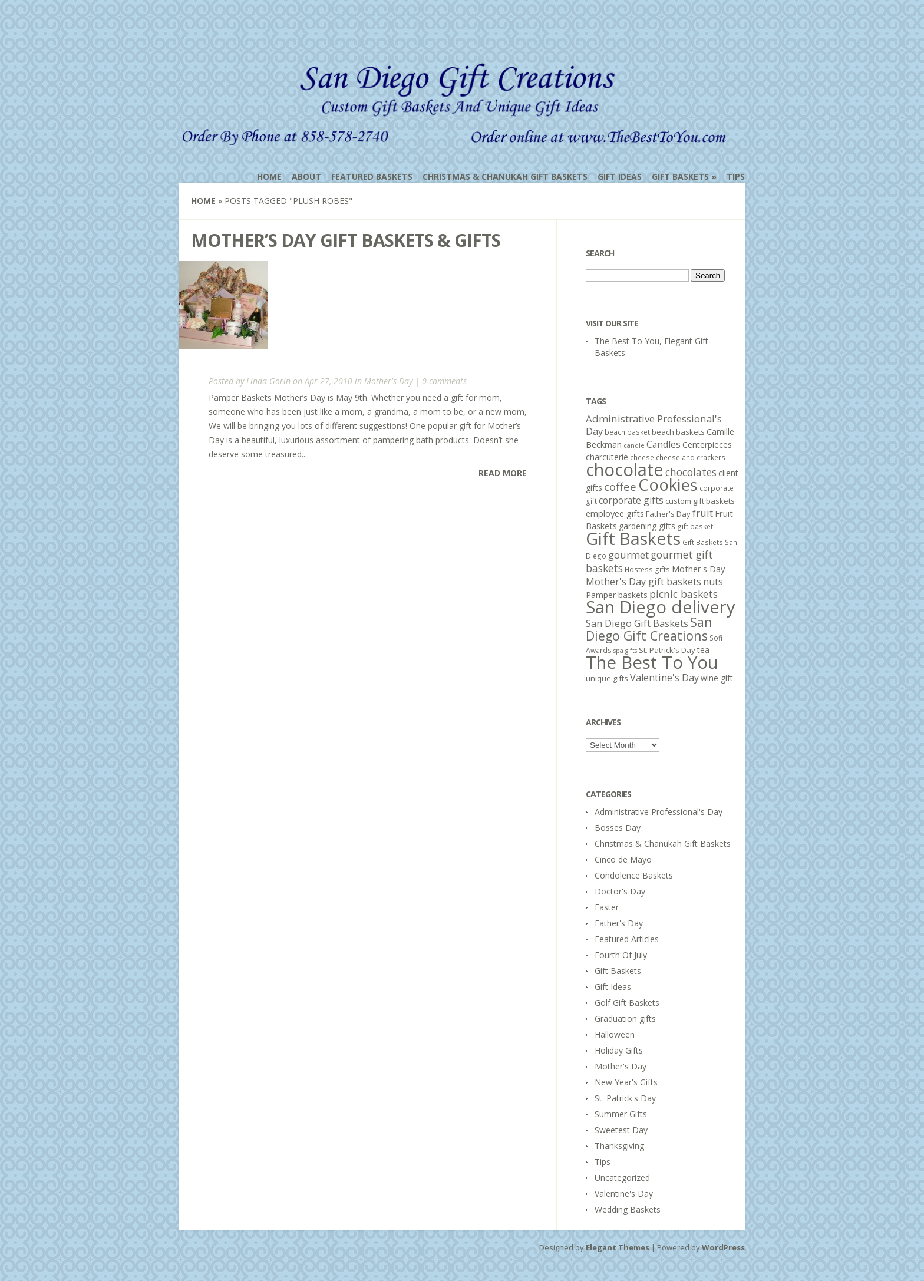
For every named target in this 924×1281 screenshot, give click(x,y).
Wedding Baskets (628, 1209)
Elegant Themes (617, 1247)
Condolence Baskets (634, 875)
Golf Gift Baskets (627, 1002)
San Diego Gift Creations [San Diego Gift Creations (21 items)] (649, 628)
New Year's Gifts (626, 1082)
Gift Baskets (680, 176)
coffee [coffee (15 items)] (620, 486)
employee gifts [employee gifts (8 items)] (615, 513)
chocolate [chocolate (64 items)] (625, 469)
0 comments (444, 381)
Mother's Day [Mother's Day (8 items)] (698, 569)
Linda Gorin (268, 381)
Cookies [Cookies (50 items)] (668, 485)
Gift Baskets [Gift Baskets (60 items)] (633, 538)
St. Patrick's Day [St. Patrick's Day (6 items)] (667, 650)
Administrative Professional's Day (658, 811)
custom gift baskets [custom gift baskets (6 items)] (700, 501)
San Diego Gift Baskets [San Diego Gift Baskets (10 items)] (637, 623)
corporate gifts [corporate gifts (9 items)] (631, 500)
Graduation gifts (625, 1018)
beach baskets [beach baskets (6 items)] (678, 432)
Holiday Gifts (619, 1050)
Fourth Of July (621, 954)
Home (269, 176)
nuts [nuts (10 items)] (713, 581)
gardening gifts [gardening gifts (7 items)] (647, 525)
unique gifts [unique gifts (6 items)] (607, 678)
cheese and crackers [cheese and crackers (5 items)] (690, 458)
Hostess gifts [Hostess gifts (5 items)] (647, 569)
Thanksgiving (619, 1145)
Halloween (615, 1034)
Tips (736, 176)
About (306, 176)
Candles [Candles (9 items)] (663, 444)
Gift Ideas (620, 176)
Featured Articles (627, 939)
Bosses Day (618, 827)
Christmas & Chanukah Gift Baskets (505, 176)
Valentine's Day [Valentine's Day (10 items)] (664, 677)
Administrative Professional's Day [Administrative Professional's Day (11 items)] (654, 425)
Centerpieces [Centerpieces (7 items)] (707, 444)
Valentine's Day (624, 1193)
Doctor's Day (620, 891)
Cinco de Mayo (623, 859)
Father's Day (619, 923)
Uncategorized (622, 1177)
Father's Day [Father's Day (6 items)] (668, 514)
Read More (502, 472)
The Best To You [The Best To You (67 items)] (652, 662)
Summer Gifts (621, 1114)
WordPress (723, 1247)
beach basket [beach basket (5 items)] (627, 432)
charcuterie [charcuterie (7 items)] (607, 457)
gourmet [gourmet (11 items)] (628, 555)
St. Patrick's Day (625, 1098)
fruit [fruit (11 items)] (702, 513)
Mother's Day (388, 381)
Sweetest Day (621, 1129)
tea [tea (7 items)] (703, 649)
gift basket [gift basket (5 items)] (695, 526)
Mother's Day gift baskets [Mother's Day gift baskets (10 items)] (643, 581)
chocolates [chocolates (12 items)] (691, 472)
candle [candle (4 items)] (634, 445)
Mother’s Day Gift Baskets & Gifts (345, 240)
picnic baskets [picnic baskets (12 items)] (683, 594)
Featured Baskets (371, 176)
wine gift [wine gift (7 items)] (717, 678)
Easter (607, 907)
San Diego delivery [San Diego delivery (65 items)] (660, 607)
